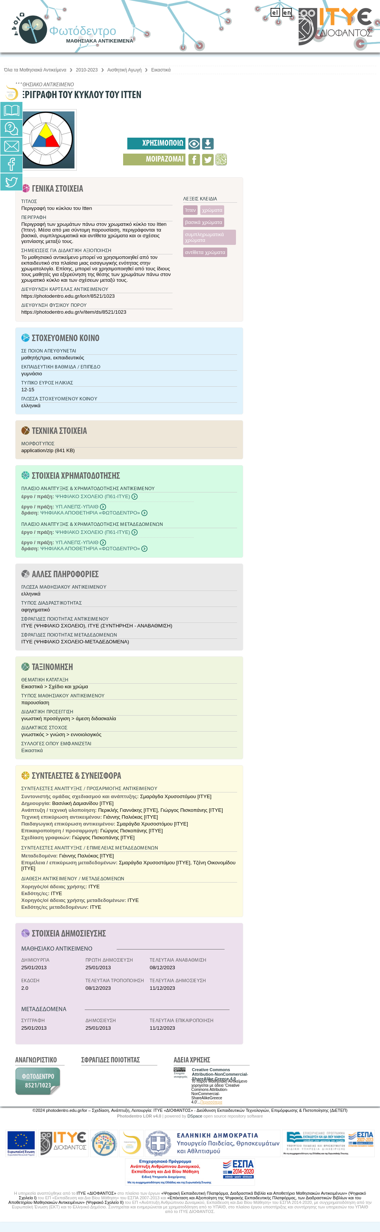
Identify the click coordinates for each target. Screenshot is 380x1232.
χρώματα (212, 210)
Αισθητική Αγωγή (125, 70)
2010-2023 (87, 70)
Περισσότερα (211, 1102)
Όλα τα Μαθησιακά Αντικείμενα (35, 70)
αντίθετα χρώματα (205, 252)
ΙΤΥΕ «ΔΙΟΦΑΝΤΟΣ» (96, 1193)
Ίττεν (190, 210)
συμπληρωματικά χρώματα (204, 237)
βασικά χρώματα (203, 222)
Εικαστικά (161, 70)
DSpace (194, 1116)
